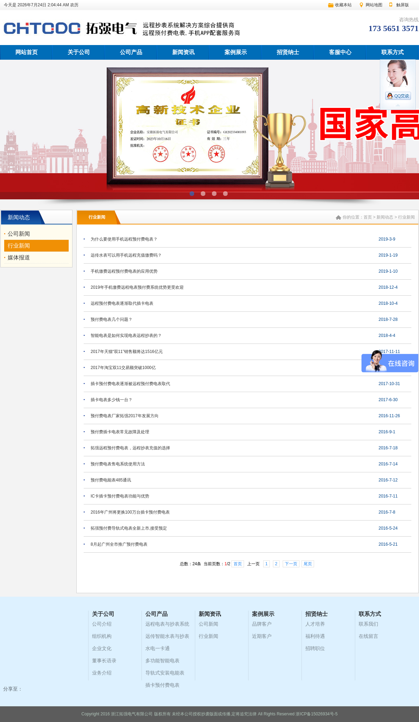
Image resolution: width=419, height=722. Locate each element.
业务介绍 (102, 673)
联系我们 (368, 624)
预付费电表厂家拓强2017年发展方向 (125, 415)
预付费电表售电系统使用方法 (118, 464)
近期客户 (262, 636)
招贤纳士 (288, 52)
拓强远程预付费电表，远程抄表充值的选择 (130, 447)
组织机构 (102, 636)
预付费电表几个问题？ (111, 319)
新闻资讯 (183, 52)
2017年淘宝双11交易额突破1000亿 (123, 367)
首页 (368, 217)
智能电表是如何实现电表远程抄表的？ (126, 335)
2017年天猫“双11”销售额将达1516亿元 (127, 351)
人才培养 (315, 624)
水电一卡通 (157, 648)
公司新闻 (19, 234)
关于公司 (79, 52)
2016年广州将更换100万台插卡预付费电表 (130, 512)
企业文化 (102, 648)
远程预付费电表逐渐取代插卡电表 (122, 303)
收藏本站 (343, 4)
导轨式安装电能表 (164, 673)
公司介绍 (102, 624)
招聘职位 (315, 648)
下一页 (291, 563)
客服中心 (340, 52)
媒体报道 (19, 257)
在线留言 (368, 636)
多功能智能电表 (162, 660)
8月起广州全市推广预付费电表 (119, 544)
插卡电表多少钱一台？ (111, 399)
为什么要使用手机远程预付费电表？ (124, 239)
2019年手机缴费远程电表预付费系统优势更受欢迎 (137, 287)
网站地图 (374, 4)
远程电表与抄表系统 (167, 624)
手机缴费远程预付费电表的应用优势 (124, 271)
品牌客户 (262, 624)
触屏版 (402, 4)
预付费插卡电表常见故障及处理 (120, 431)
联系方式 (392, 52)
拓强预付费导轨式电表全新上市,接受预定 (129, 528)
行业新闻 (19, 246)
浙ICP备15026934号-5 (316, 714)
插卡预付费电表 (162, 685)
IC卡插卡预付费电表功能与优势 (120, 496)
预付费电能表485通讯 (111, 480)
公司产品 (131, 52)
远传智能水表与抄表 (167, 636)
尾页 (308, 563)
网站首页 (26, 52)
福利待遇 (315, 636)
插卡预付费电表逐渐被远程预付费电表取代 (130, 383)
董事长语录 (104, 660)
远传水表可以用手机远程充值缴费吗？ (126, 255)
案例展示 (235, 52)
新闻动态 (384, 217)
